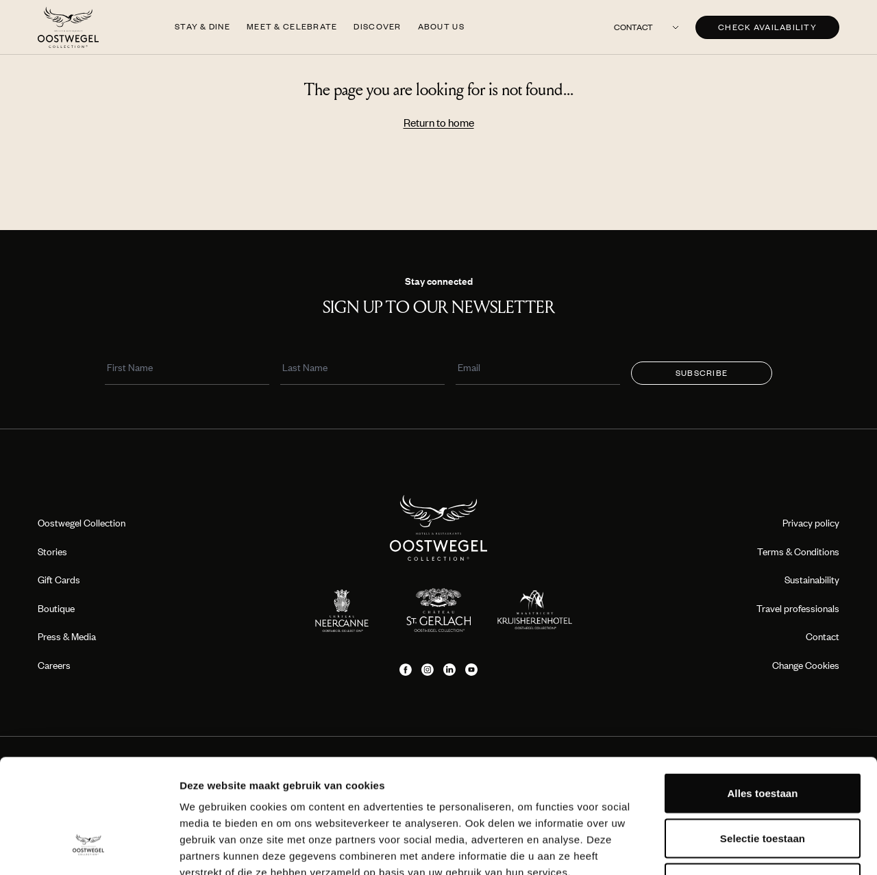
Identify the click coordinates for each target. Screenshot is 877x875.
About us (441, 26)
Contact (633, 27)
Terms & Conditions (798, 551)
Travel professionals (797, 608)
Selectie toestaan (762, 740)
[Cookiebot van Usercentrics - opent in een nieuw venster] (89, 848)
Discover (377, 26)
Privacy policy (810, 522)
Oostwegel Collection (81, 522)
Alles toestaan (762, 695)
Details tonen (740, 848)
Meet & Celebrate (292, 26)
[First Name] (187, 369)
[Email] (538, 369)
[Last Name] (362, 369)
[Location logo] (342, 610)
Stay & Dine (202, 26)
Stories (52, 551)
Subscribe (702, 373)
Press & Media (67, 636)
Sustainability (812, 579)
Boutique (56, 608)
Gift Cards (59, 579)
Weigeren (762, 785)
